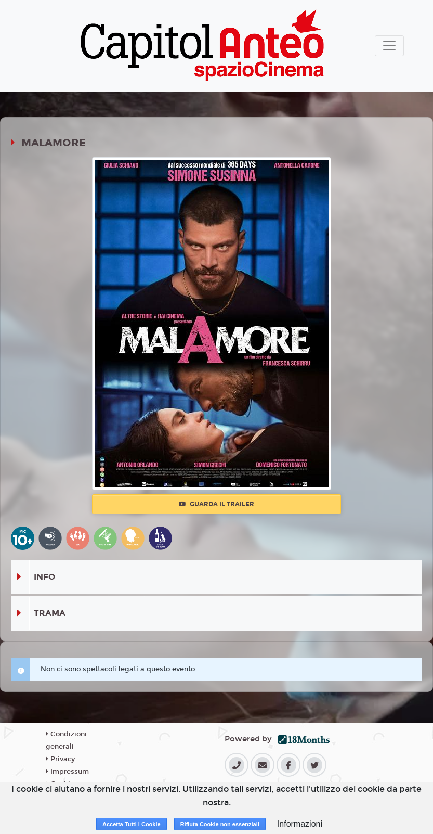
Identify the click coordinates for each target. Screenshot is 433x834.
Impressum (67, 771)
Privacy (60, 759)
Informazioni (299, 823)
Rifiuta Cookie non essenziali (219, 824)
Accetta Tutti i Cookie (131, 824)
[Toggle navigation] (389, 45)
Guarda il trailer (216, 504)
